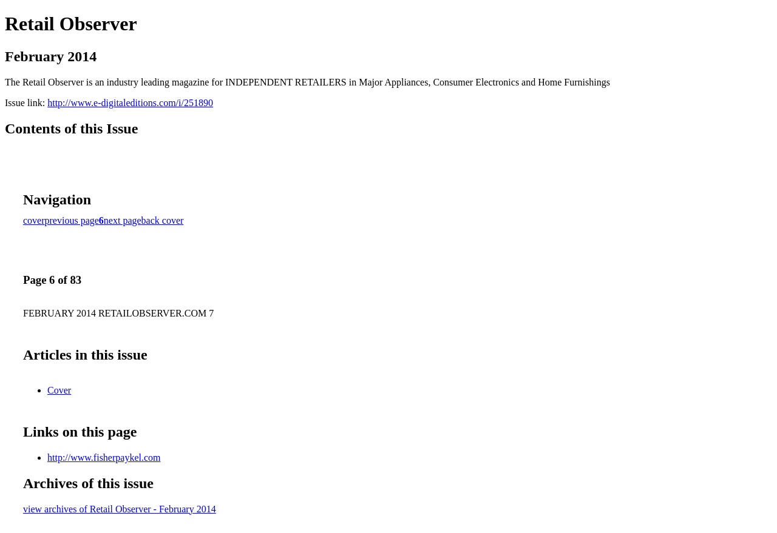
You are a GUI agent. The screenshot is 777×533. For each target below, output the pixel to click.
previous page (72, 220)
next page (122, 220)
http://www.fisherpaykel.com (103, 457)
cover (34, 220)
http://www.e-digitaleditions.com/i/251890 (130, 103)
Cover (59, 390)
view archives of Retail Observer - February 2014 (119, 509)
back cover (162, 220)
